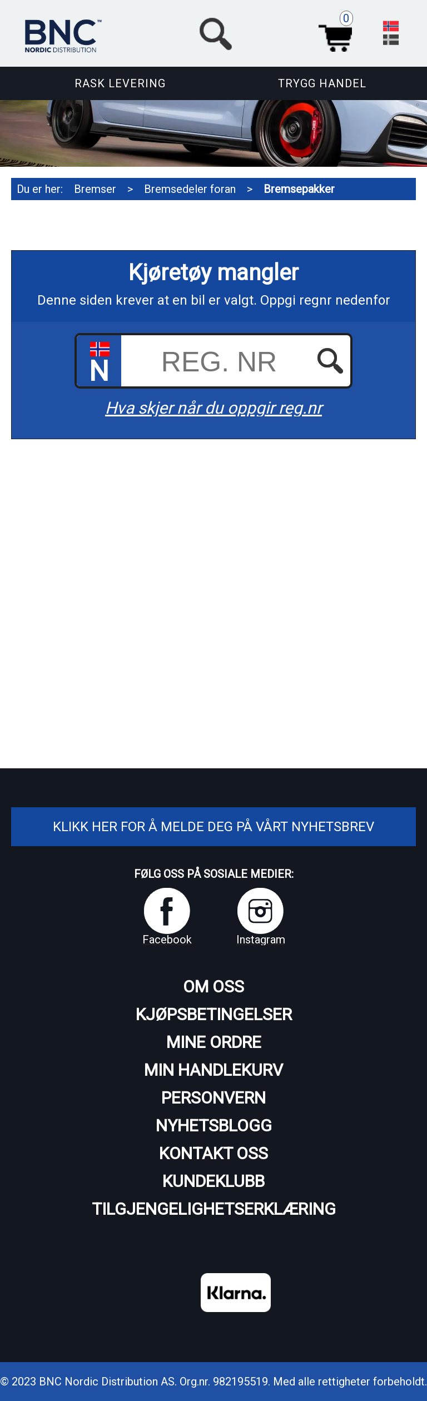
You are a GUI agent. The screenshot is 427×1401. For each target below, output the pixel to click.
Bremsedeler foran (190, 189)
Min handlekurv (213, 1070)
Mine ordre (213, 1042)
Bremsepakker (299, 189)
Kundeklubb (213, 1181)
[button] (277, 32)
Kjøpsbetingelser (214, 1014)
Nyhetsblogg (214, 1125)
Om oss (213, 986)
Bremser (95, 189)
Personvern (213, 1097)
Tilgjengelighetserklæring (214, 1209)
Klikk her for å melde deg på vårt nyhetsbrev (213, 826)
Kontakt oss (213, 1153)
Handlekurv (338, 32)
